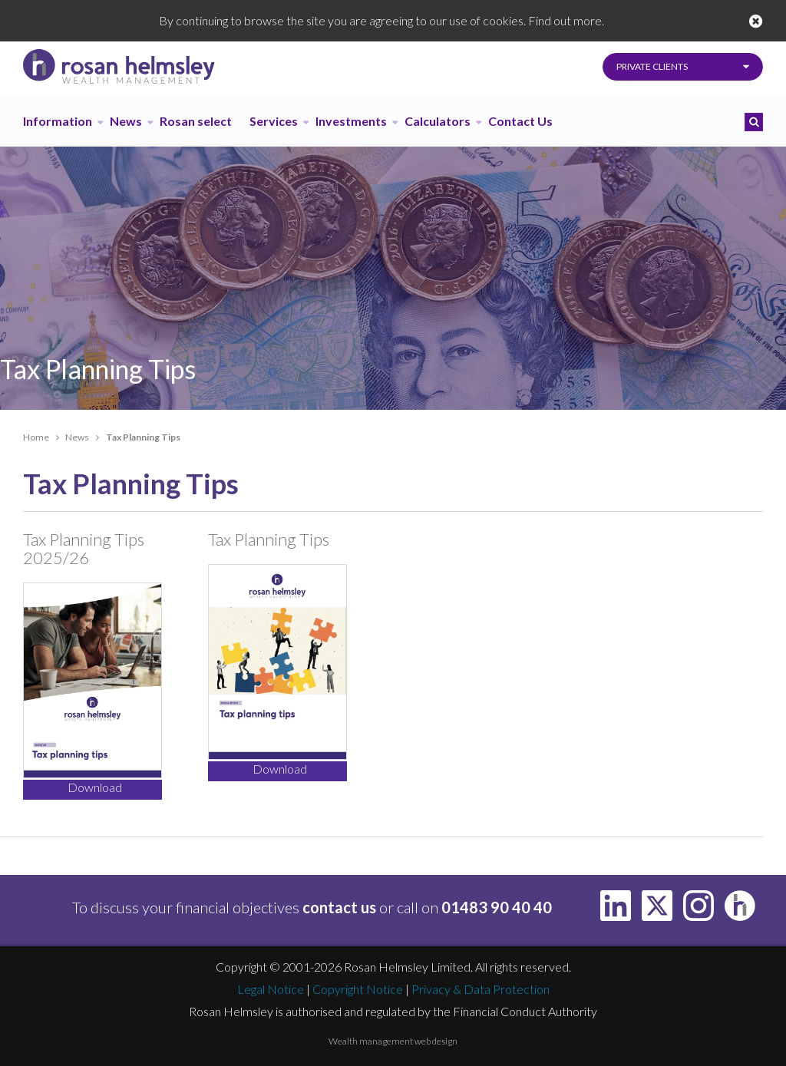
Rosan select (196, 121)
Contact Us (520, 121)
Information (57, 121)
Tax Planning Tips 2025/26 (83, 548)
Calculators (438, 121)
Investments (351, 121)
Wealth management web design (393, 1041)
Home (36, 437)
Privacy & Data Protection (480, 989)
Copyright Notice (357, 989)
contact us (339, 907)
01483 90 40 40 (496, 907)
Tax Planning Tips (268, 539)
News (126, 121)
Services (273, 121)
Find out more (565, 20)
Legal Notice (270, 989)
